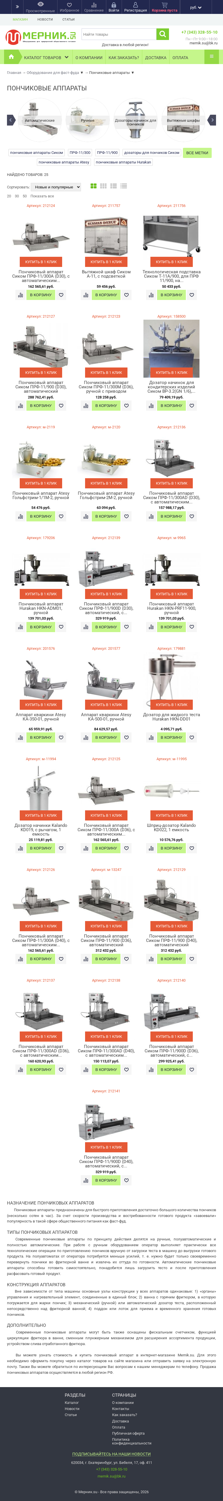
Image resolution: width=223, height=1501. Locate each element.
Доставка (155, 57)
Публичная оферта (128, 1433)
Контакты (120, 1409)
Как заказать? (124, 57)
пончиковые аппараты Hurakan (123, 162)
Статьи (68, 19)
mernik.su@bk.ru (111, 1476)
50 (25, 196)
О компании (88, 57)
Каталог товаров (47, 57)
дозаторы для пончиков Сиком (151, 152)
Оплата (180, 57)
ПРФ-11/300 (80, 152)
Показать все (42, 196)
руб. (196, 7)
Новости (45, 19)
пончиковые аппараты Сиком (36, 152)
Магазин (20, 19)
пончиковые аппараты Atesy (64, 162)
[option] (40, 120)
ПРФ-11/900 (107, 152)
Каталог (72, 1402)
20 (9, 196)
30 (17, 196)
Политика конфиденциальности (132, 1441)
